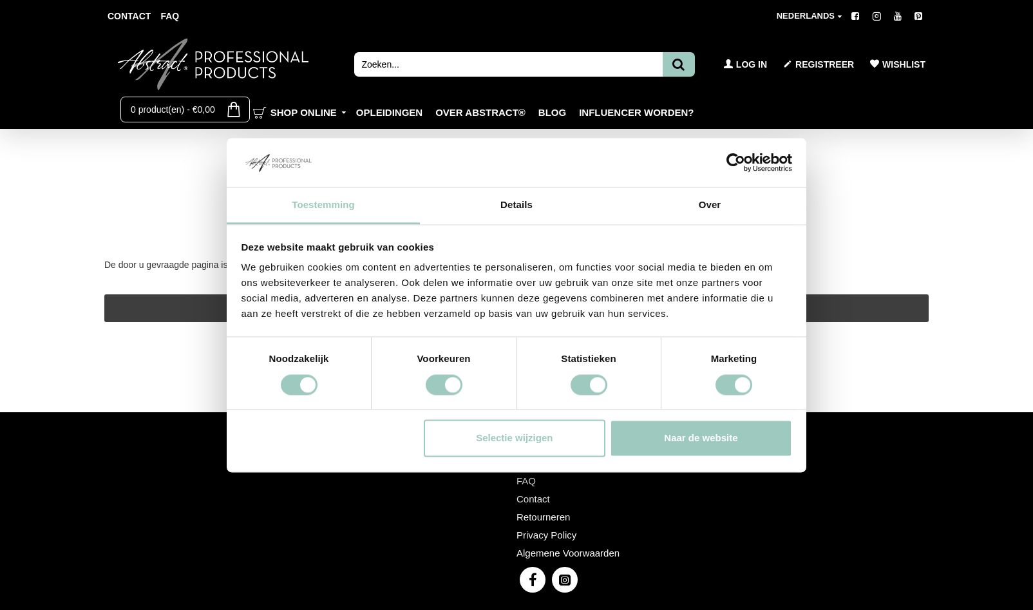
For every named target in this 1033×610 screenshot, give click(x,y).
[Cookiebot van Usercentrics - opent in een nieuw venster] (735, 162)
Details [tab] (516, 205)
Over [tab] (710, 205)
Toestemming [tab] (323, 205)
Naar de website (700, 438)
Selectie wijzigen (514, 438)
